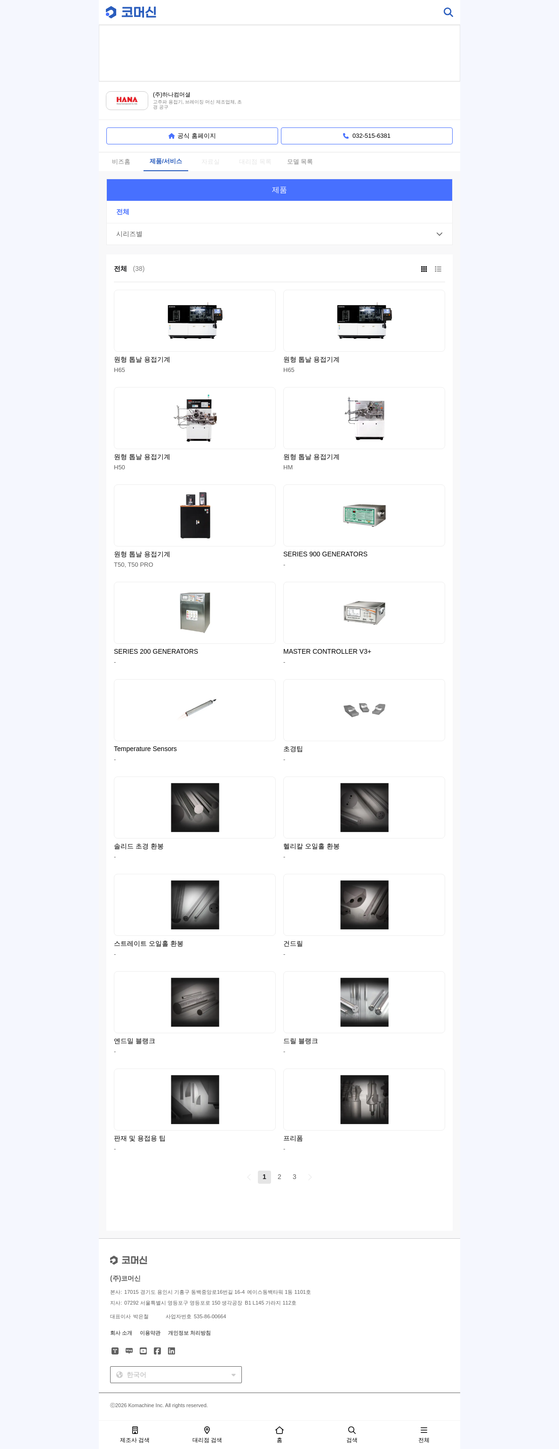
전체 (424, 1435)
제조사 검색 (135, 1435)
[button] (279, 234)
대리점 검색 (207, 1435)
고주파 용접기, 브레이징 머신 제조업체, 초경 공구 (197, 104)
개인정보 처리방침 (189, 1333)
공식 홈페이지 (192, 136)
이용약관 (150, 1333)
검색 (352, 1435)
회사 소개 (121, 1333)
